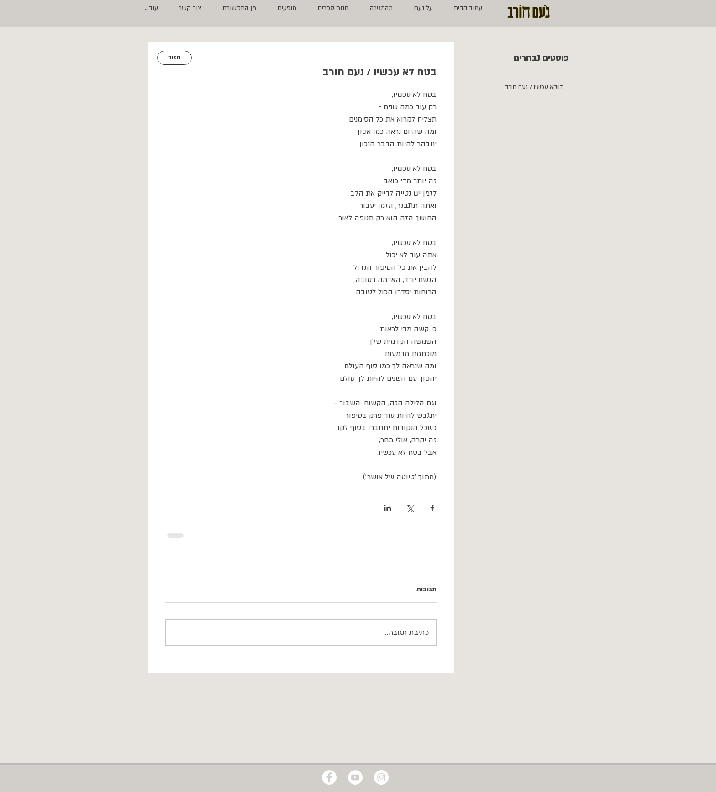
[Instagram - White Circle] (381, 777)
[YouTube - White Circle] (355, 777)
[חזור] (174, 58)
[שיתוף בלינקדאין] (387, 508)
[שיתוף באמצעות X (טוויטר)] (409, 508)
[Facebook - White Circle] (329, 777)
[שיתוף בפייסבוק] (432, 508)
